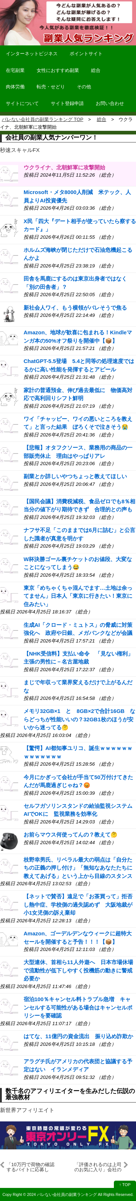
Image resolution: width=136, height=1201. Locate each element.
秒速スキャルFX (20, 150)
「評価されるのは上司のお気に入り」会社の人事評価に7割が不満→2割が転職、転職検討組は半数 (97, 1167)
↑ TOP (125, 1184)
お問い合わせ (110, 103)
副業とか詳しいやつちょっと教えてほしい (75, 476)
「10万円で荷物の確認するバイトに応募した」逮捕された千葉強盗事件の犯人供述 (30, 1167)
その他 (84, 86)
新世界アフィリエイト (27, 1110)
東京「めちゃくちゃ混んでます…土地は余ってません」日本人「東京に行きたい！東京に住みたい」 (78, 596)
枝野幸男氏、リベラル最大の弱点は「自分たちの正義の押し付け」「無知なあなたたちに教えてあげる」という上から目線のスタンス (78, 868)
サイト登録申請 (67, 103)
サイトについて (22, 103)
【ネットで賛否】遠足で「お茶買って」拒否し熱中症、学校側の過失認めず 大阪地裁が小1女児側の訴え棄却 (78, 904)
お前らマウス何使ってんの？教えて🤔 (71, 834)
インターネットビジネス (32, 53)
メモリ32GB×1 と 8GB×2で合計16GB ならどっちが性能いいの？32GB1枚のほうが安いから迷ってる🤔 (79, 719)
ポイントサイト (86, 53)
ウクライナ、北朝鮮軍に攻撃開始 (64, 167)
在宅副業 (15, 70)
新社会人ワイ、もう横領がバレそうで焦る (75, 308)
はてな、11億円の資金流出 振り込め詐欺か (78, 1036)
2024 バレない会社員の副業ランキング (62, 1194)
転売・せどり (51, 86)
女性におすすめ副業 (58, 70)
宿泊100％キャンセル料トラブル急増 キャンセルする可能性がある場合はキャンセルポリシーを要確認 (78, 1007)
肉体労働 (15, 86)
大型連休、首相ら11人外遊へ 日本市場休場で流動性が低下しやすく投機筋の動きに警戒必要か (78, 970)
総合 (95, 70)
